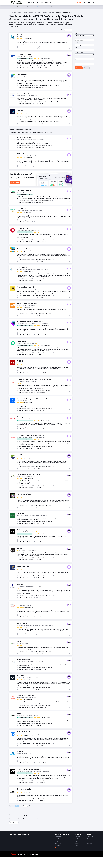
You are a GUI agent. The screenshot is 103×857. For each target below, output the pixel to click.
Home (10, 12)
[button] (85, 2)
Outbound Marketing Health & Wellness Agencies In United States (38, 12)
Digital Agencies (17, 12)
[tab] (13, 814)
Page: (21, 805)
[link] (44, 2)
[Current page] (25, 806)
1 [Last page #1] (29, 805)
